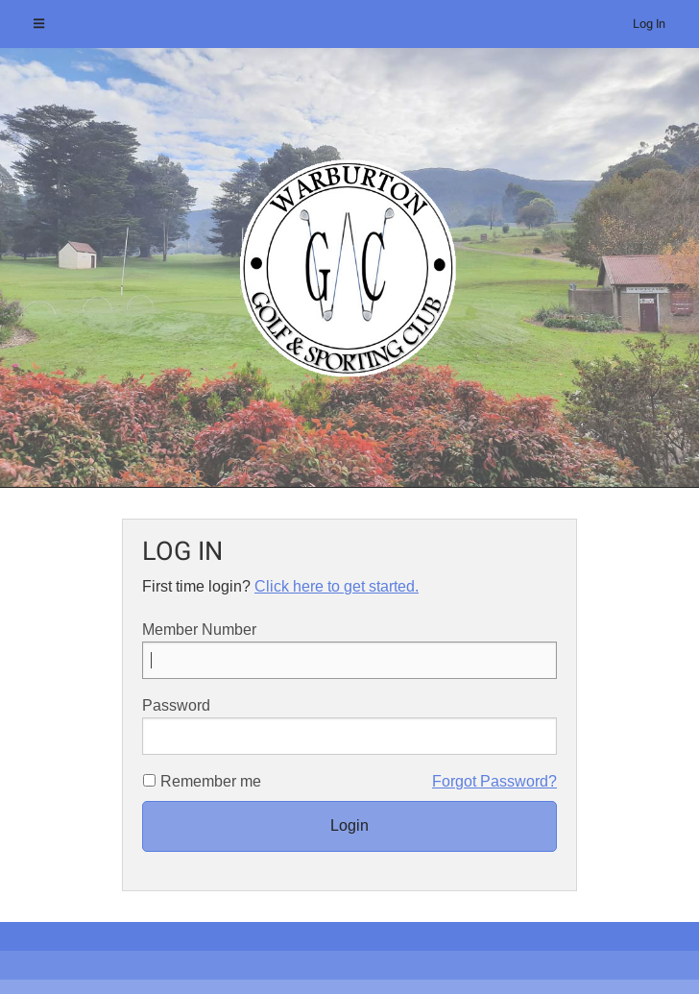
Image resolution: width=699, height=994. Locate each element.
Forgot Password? (494, 781)
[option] (349, 267)
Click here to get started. (336, 586)
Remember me (210, 781)
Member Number (349, 650)
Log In (649, 24)
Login (349, 825)
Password (349, 726)
